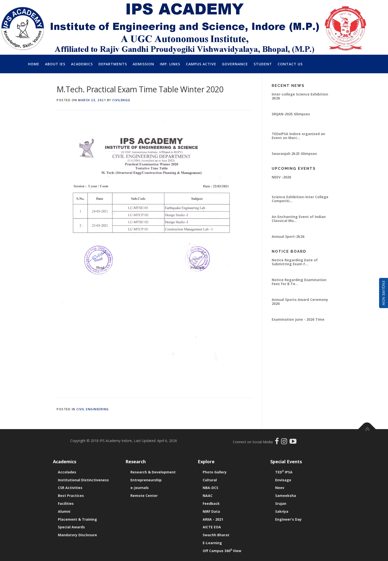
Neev (279, 487)
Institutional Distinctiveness (83, 480)
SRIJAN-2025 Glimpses (291, 114)
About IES (55, 64)
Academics (82, 64)
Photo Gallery (215, 472)
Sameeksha (285, 495)
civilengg (121, 100)
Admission (143, 64)
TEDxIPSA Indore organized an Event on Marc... (298, 135)
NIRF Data (211, 511)
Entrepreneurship (146, 480)
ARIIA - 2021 (213, 519)
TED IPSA (283, 472)
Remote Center (144, 495)
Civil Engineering (92, 409)
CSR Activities (70, 487)
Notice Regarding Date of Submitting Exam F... (295, 262)
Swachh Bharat (216, 535)
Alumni (64, 511)
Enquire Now (383, 293)
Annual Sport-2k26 (288, 236)
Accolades (67, 472)
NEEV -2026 (281, 177)
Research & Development (153, 472)
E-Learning (212, 542)
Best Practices (71, 495)
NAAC (208, 495)
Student (263, 64)
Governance (235, 64)
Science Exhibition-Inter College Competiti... (300, 199)
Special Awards (71, 527)
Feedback (211, 503)
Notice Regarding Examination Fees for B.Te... (299, 281)
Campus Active (201, 64)
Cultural (210, 480)
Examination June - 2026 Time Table (298, 321)
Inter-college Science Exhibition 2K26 (300, 96)
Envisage (283, 480)
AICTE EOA (212, 527)
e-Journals (139, 487)
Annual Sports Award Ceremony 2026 (300, 301)
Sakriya (281, 511)
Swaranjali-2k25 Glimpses (294, 153)
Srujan (280, 503)
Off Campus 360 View (222, 550)
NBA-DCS (210, 487)
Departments (112, 64)
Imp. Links (170, 64)
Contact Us (290, 64)
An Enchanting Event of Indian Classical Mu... (299, 218)
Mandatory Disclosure (77, 535)
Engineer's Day (288, 519)
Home (33, 64)
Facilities (66, 503)
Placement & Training (77, 519)
